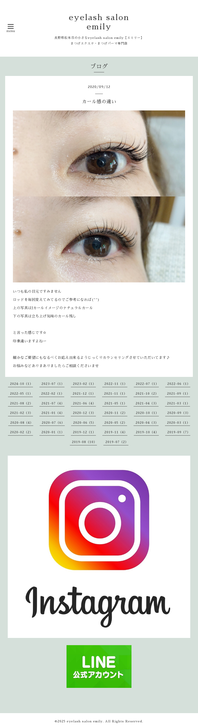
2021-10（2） (147, 393)
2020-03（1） (178, 422)
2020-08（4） (21, 422)
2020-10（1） (147, 412)
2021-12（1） (84, 393)
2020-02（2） (21, 432)
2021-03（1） (178, 403)
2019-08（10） (84, 442)
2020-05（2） (115, 422)
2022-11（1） (115, 383)
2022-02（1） (52, 393)
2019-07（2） (116, 442)
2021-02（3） (21, 412)
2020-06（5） (84, 422)
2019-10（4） (147, 432)
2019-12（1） (84, 432)
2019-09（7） (178, 432)
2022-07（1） (147, 383)
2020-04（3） (147, 422)
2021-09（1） (178, 393)
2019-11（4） (115, 432)
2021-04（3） (147, 403)
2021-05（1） (115, 403)
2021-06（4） (84, 403)
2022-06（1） (178, 383)
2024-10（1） (21, 383)
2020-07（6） (53, 422)
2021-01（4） (53, 412)
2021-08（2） (21, 403)
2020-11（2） (115, 412)
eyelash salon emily (85, 721)
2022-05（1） (21, 393)
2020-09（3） (178, 412)
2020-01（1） (53, 432)
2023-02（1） (84, 383)
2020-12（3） (84, 412)
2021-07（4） (53, 403)
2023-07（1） (53, 383)
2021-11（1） (115, 393)
